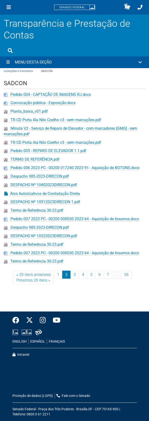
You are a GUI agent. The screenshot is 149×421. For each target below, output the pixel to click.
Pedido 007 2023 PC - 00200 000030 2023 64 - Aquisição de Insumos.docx (74, 219)
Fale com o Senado (73, 396)
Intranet (21, 355)
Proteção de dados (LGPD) (32, 396)
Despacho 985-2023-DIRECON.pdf (39, 176)
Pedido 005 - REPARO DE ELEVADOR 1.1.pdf (48, 150)
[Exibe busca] (10, 50)
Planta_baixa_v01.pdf (29, 111)
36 (126, 274)
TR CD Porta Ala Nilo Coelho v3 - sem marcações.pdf (55, 120)
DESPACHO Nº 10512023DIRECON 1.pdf (45, 202)
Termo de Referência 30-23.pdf (36, 210)
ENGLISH (19, 341)
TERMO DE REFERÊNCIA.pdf (35, 159)
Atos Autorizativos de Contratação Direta (45, 193)
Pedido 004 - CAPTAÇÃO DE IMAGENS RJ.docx (50, 94)
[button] (127, 7)
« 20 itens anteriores (34, 274)
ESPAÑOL (37, 341)
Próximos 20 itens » (33, 280)
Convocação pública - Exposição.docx (43, 103)
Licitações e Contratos (18, 71)
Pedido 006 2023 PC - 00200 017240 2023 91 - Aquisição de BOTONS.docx (74, 167)
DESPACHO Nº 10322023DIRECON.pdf (43, 236)
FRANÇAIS (57, 341)
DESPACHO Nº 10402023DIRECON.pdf (43, 185)
